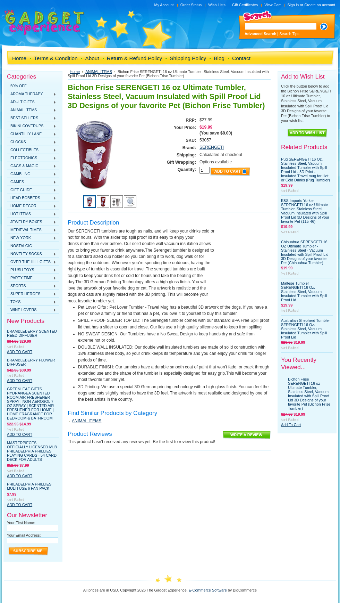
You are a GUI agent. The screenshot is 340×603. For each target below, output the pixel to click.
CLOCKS (31, 142)
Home (75, 72)
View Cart (272, 5)
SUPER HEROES (31, 294)
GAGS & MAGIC (31, 166)
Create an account (319, 5)
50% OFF (18, 86)
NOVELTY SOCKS (31, 254)
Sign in (293, 5)
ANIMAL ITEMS (31, 110)
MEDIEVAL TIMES (31, 230)
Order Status (191, 5)
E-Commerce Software (208, 590)
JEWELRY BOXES (31, 222)
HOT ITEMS (31, 214)
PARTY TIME (31, 278)
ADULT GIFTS (31, 102)
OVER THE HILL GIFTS (31, 262)
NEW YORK (31, 238)
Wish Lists (217, 5)
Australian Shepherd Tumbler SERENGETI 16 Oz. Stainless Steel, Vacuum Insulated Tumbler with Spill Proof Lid (305, 328)
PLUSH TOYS (31, 270)
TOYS (31, 302)
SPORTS (31, 286)
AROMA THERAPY (31, 94)
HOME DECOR (31, 206)
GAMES (31, 182)
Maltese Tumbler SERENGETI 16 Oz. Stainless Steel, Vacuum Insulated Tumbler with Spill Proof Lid (304, 291)
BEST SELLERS (31, 118)
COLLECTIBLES (31, 150)
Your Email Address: (24, 535)
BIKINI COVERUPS (31, 126)
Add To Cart (19, 352)
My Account (163, 5)
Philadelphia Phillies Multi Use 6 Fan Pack (29, 486)
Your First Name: (21, 523)
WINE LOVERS (31, 310)
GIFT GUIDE (31, 190)
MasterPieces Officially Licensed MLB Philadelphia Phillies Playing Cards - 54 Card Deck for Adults (32, 451)
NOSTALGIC (21, 246)
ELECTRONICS (31, 158)
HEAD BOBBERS (31, 198)
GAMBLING (31, 174)
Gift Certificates (245, 5)
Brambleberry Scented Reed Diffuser (32, 333)
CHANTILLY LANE (31, 134)
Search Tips (289, 34)
